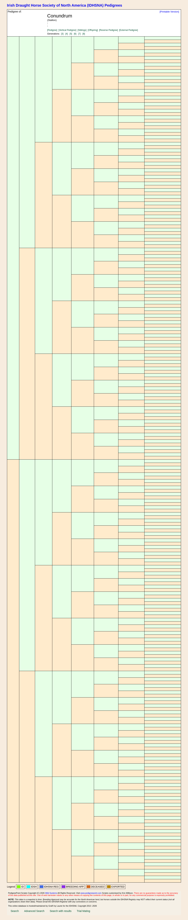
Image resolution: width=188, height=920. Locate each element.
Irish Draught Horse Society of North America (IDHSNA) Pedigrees (64, 5)
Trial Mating (83, 911)
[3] (62, 33)
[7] (79, 33)
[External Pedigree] (128, 30)
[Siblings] (81, 30)
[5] (71, 33)
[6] (75, 33)
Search (15, 911)
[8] (83, 33)
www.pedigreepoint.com (91, 893)
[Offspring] (93, 30)
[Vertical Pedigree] (67, 30)
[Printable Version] (169, 11)
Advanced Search (34, 911)
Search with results (60, 911)
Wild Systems (51, 893)
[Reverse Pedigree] (108, 30)
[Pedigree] (52, 30)
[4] (66, 33)
